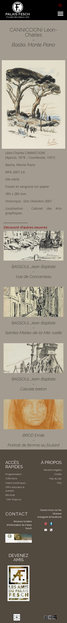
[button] (60, 5)
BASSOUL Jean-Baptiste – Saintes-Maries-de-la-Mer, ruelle (33, 327)
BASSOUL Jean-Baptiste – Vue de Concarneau (34, 271)
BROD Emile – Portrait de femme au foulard (33, 440)
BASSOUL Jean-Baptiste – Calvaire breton (34, 384)
